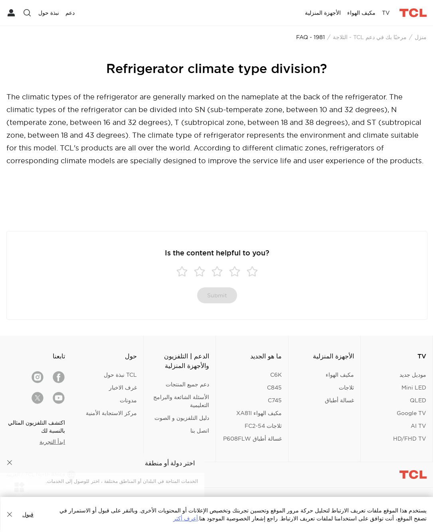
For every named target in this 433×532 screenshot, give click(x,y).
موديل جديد (412, 374)
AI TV (418, 425)
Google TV (411, 413)
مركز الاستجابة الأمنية (111, 413)
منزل (421, 37)
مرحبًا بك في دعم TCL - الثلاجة (370, 37)
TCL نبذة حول (120, 374)
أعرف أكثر (185, 518)
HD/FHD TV (409, 438)
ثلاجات (346, 387)
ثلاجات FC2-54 (263, 425)
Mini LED (413, 387)
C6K (276, 374)
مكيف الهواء (340, 374)
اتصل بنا (199, 430)
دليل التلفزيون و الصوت (181, 417)
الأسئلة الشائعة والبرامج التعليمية (181, 401)
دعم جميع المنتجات (187, 384)
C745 (275, 400)
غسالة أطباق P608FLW (252, 438)
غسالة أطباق (339, 400)
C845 (274, 387)
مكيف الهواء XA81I (259, 413)
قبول (28, 514)
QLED (418, 400)
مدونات (128, 400)
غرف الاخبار (123, 387)
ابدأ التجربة (52, 441)
